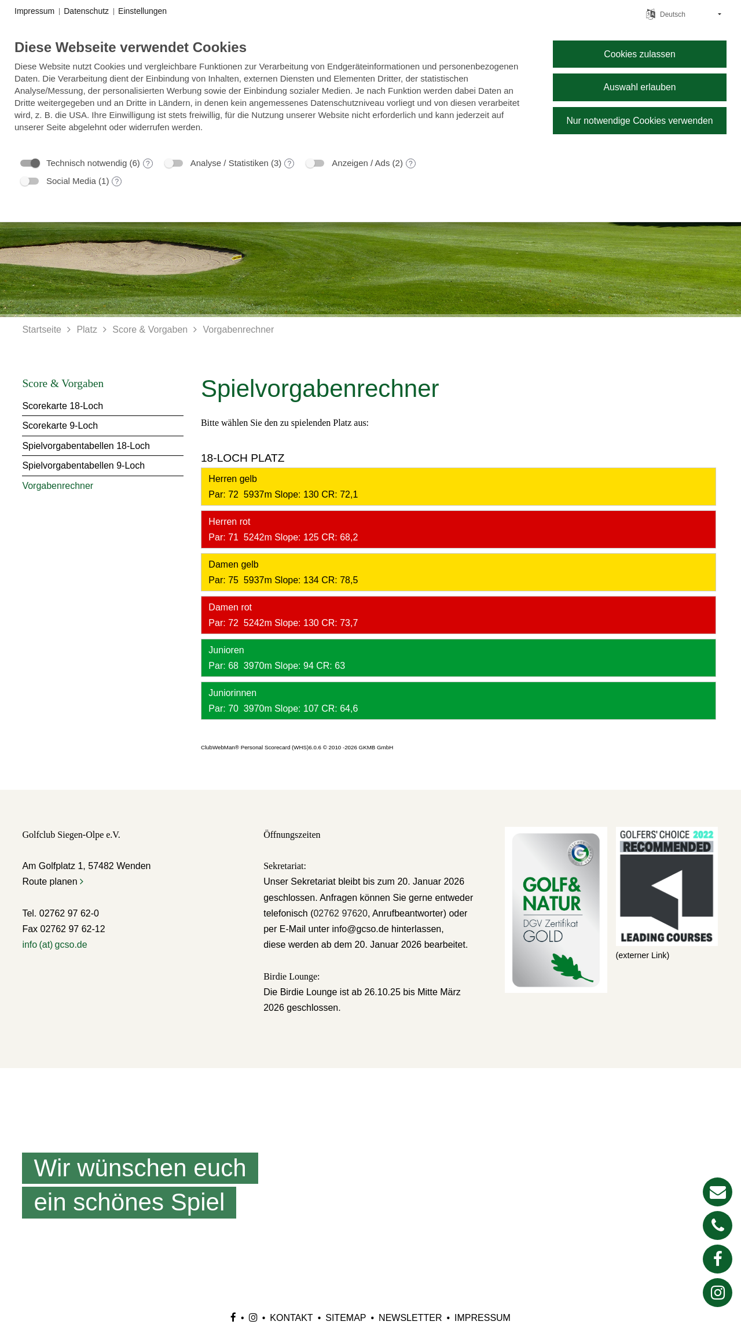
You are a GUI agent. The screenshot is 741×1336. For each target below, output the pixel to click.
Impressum (482, 1318)
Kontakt (291, 1318)
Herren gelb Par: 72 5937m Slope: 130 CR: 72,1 (282, 486)
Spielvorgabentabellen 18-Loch (86, 446)
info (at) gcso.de (54, 944)
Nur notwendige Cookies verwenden (639, 121)
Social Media (71, 181)
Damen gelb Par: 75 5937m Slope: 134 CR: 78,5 (282, 572)
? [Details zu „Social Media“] (117, 182)
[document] (274, 94)
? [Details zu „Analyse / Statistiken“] (290, 164)
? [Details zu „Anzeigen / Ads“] (411, 164)
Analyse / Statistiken (229, 163)
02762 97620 (340, 913)
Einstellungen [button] (142, 11)
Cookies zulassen (639, 54)
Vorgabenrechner (238, 329)
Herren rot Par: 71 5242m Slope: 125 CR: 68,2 (282, 529)
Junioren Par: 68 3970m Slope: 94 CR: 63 (275, 658)
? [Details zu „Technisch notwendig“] (148, 164)
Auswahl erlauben (639, 87)
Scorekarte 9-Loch (60, 425)
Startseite (41, 329)
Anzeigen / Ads (361, 163)
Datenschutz (86, 11)
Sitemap (345, 1318)
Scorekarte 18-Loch (62, 406)
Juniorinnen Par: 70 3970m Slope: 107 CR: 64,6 (282, 700)
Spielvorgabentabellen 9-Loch (83, 465)
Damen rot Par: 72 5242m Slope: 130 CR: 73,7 (282, 615)
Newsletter (410, 1318)
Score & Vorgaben (150, 329)
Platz (86, 329)
